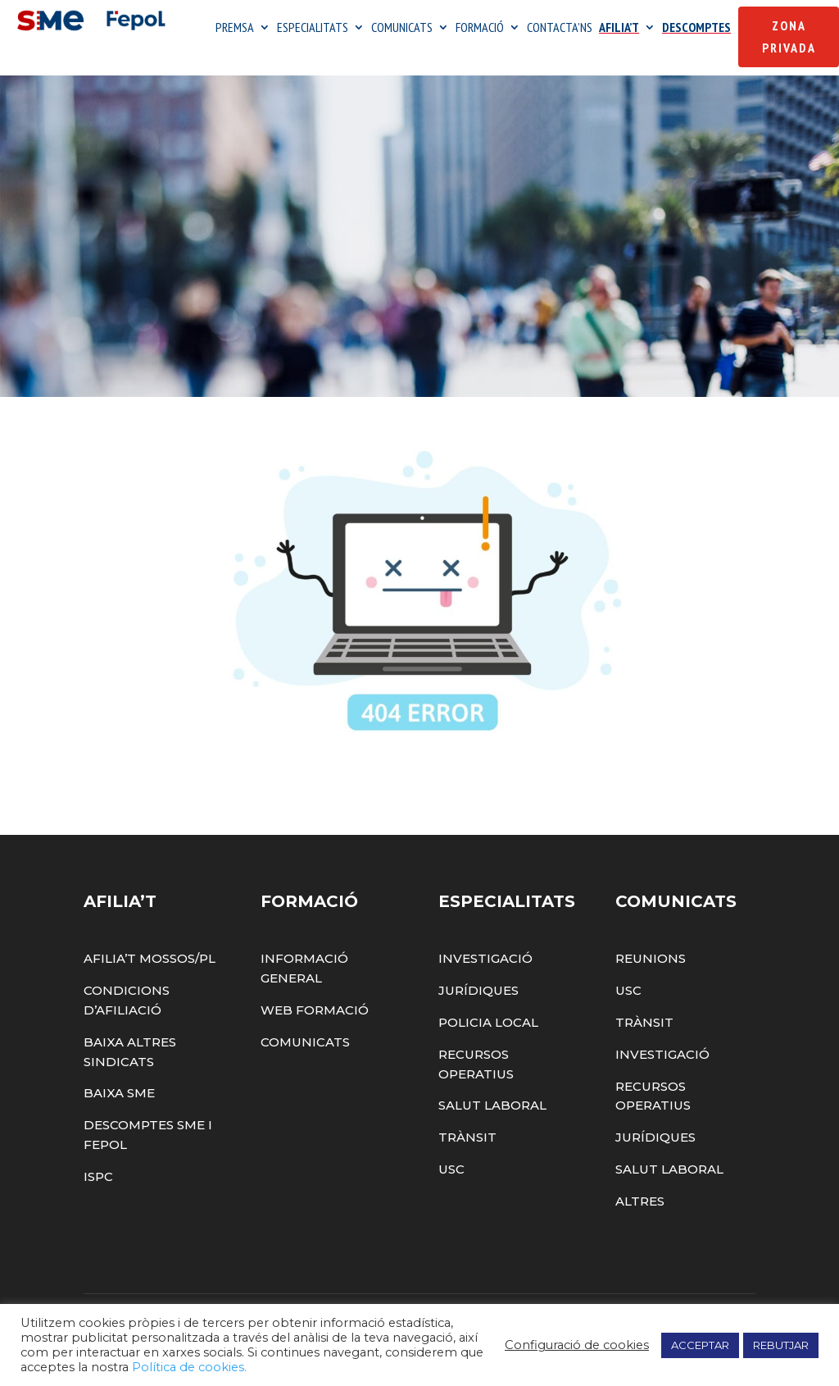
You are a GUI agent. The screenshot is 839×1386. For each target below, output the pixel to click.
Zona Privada (789, 36)
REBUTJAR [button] (781, 1345)
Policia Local (488, 1022)
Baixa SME (119, 1093)
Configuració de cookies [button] (577, 1345)
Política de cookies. (189, 1367)
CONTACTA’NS (559, 28)
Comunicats (305, 1042)
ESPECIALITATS (312, 28)
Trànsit (467, 1137)
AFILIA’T (619, 28)
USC (451, 1169)
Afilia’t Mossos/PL (149, 958)
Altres (639, 1201)
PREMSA (234, 28)
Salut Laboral (492, 1105)
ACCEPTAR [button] (700, 1345)
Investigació (485, 958)
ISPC (98, 1176)
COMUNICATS (402, 28)
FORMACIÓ (480, 28)
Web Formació (315, 1010)
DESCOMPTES (696, 28)
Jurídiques (478, 990)
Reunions (650, 958)
